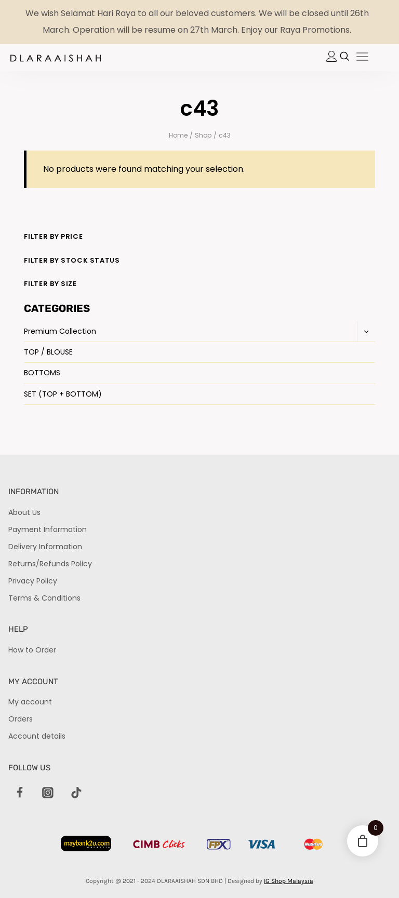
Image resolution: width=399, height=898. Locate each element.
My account (30, 702)
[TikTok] (76, 793)
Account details (36, 736)
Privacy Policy (32, 581)
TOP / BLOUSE (48, 352)
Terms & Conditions (44, 598)
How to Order (32, 650)
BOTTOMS (42, 373)
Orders (20, 719)
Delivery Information (45, 546)
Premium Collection (60, 331)
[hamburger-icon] (362, 57)
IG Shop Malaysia (288, 881)
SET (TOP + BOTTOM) (63, 394)
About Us (24, 512)
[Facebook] (19, 793)
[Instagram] (47, 793)
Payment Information (47, 529)
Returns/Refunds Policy (50, 564)
